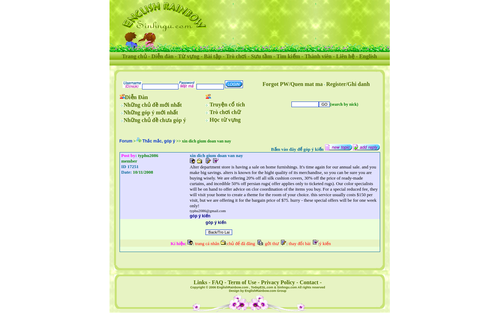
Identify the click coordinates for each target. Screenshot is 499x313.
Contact (309, 282)
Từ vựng (189, 56)
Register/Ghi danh (348, 84)
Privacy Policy (278, 282)
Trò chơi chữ (225, 112)
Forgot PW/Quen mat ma (293, 84)
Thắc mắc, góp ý (158, 141)
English (368, 56)
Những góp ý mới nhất (151, 112)
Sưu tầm (261, 56)
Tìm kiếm (288, 56)
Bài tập (212, 56)
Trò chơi (236, 56)
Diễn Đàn (136, 97)
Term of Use (242, 282)
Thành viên (318, 56)
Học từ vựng (225, 120)
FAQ (217, 282)
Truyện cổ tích (227, 104)
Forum (126, 141)
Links (200, 282)
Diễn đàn (162, 56)
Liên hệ (345, 56)
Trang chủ (134, 56)
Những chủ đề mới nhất (153, 105)
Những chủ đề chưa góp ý (155, 120)
